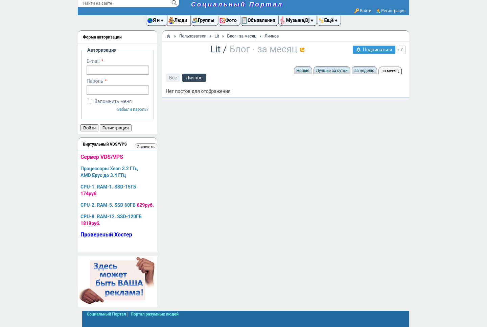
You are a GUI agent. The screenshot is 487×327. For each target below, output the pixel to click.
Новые (303, 70)
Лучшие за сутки (332, 70)
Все (173, 77)
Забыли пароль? (132, 109)
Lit (215, 49)
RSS (302, 49)
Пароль (95, 81)
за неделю (364, 70)
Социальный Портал (237, 4)
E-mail (93, 61)
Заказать (146, 147)
